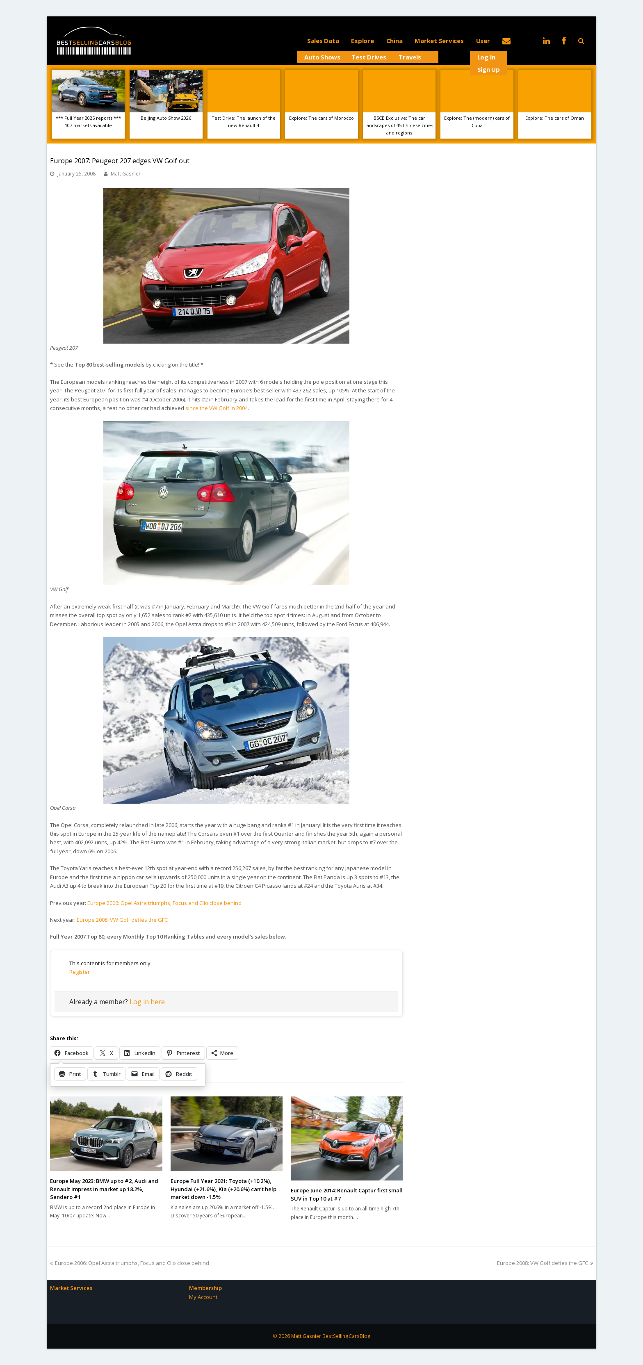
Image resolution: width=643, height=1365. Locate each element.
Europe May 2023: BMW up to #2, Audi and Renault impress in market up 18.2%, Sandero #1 (104, 1189)
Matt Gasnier (126, 173)
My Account (203, 1297)
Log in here (147, 1001)
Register (79, 971)
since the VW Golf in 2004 (216, 408)
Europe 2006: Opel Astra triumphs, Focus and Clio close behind (164, 903)
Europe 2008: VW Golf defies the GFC (122, 919)
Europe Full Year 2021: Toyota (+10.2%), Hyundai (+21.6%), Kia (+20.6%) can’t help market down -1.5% (223, 1189)
